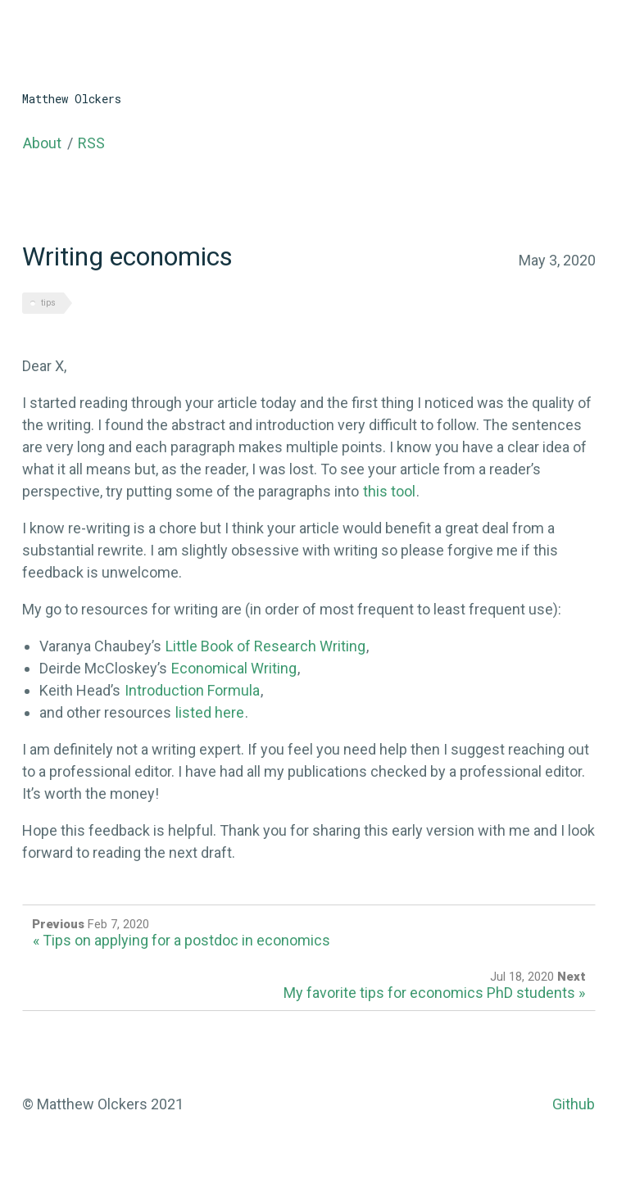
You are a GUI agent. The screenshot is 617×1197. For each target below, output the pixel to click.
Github (573, 1104)
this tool (389, 491)
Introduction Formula (192, 690)
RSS (91, 143)
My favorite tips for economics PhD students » (434, 992)
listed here (209, 712)
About (42, 143)
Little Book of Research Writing (265, 646)
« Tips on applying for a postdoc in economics (181, 940)
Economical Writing (234, 668)
